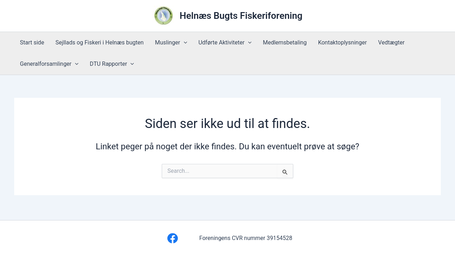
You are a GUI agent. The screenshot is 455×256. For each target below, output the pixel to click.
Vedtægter (391, 42)
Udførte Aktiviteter (224, 42)
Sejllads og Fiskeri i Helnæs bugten (99, 42)
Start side (32, 42)
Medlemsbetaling (284, 42)
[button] (183, 42)
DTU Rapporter (112, 64)
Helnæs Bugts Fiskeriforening (241, 15)
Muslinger (171, 42)
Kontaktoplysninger (342, 42)
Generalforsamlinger (49, 64)
